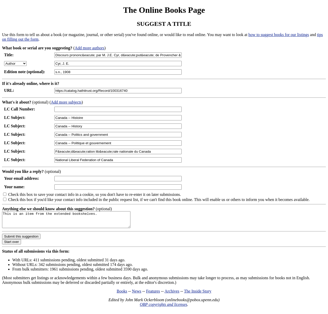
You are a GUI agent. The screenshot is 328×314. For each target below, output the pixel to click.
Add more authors (89, 48)
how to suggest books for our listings (278, 34)
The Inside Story (197, 294)
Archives (172, 294)
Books (122, 294)
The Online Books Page (164, 10)
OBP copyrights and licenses (163, 307)
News (136, 294)
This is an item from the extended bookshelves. (74, 221)
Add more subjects (66, 102)
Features (153, 294)
